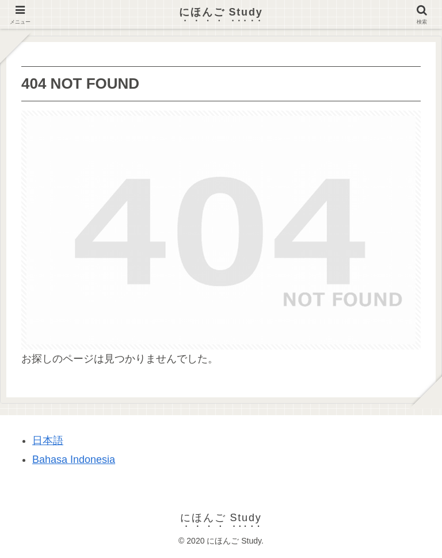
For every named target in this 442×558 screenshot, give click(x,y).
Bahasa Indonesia (73, 459)
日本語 (47, 440)
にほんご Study (220, 12)
